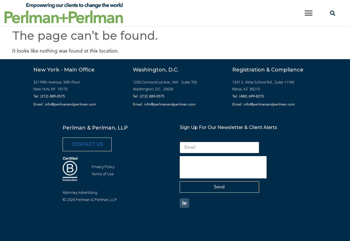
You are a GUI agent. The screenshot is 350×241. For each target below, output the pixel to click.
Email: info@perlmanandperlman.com (64, 104)
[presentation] (223, 167)
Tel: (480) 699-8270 (248, 96)
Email (186, 139)
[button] (308, 13)
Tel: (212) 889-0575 (49, 96)
